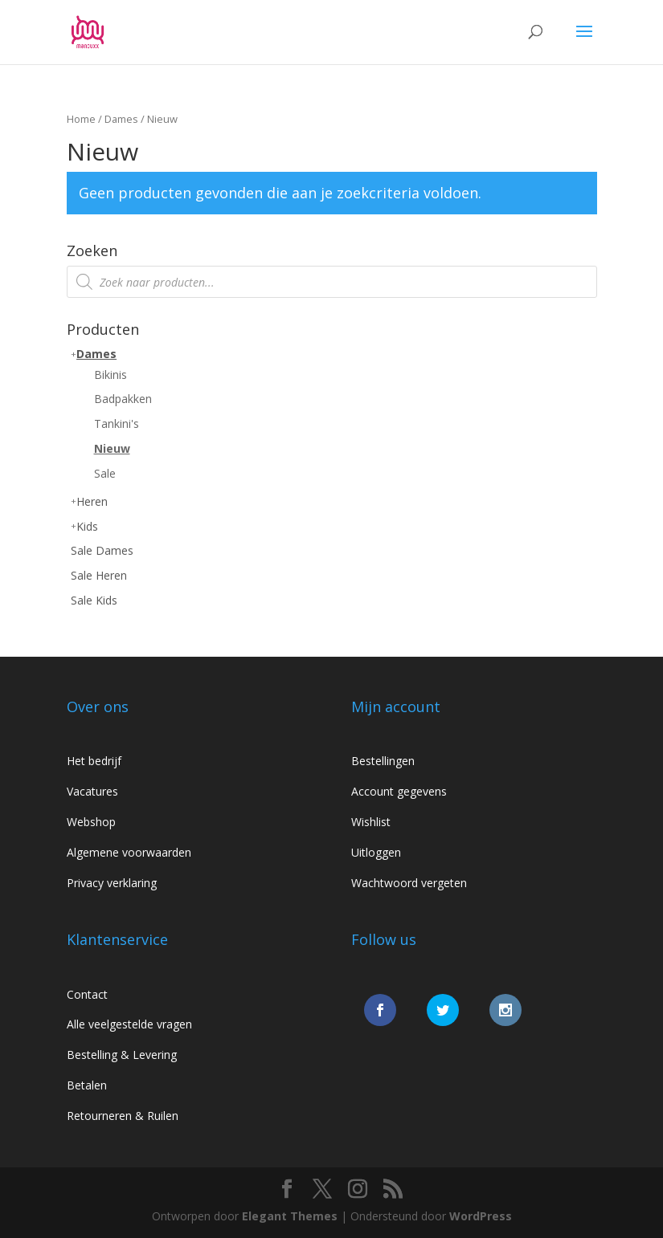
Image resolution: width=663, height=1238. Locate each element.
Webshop (91, 821)
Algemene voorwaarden (129, 852)
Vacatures (92, 791)
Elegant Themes (290, 1216)
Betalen (87, 1085)
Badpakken (123, 398)
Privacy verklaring (112, 882)
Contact (87, 994)
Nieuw (112, 448)
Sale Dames (102, 550)
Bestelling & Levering (122, 1054)
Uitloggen (376, 852)
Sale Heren (99, 575)
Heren (92, 501)
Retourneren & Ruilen (122, 1115)
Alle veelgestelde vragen (129, 1024)
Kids (87, 526)
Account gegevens (399, 791)
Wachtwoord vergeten (409, 882)
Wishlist (371, 821)
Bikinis (110, 374)
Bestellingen (383, 760)
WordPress (480, 1216)
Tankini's (116, 423)
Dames (121, 119)
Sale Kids (94, 600)
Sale (105, 473)
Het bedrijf (94, 760)
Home (81, 119)
